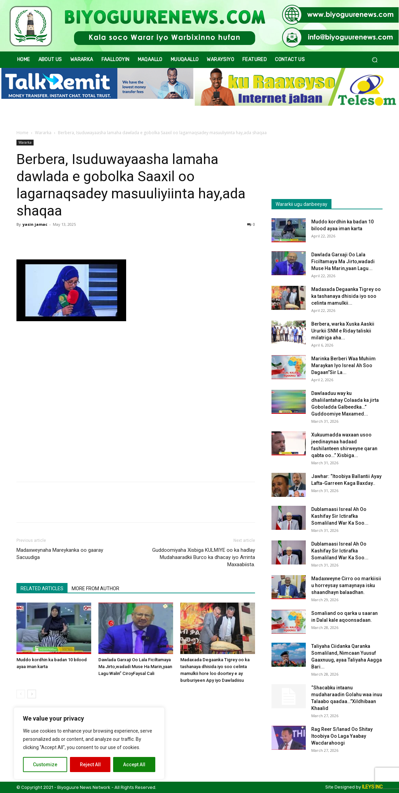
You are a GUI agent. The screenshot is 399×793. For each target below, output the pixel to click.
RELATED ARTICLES (42, 588)
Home (22, 133)
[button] (374, 60)
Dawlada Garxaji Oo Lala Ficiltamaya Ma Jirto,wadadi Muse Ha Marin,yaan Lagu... (343, 261)
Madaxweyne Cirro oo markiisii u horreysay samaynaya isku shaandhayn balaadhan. (346, 585)
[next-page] (31, 694)
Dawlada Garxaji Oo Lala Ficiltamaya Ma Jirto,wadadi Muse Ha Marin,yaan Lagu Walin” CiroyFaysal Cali (135, 666)
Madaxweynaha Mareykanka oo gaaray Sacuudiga (59, 553)
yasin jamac (35, 224)
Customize (45, 764)
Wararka (43, 133)
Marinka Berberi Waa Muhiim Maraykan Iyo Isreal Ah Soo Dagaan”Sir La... (343, 365)
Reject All (90, 764)
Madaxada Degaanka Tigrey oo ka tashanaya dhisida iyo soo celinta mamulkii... (346, 296)
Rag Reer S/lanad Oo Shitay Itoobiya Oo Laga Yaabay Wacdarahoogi (342, 736)
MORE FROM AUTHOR (95, 588)
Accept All (134, 764)
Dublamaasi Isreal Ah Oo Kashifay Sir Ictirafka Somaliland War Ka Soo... (339, 516)
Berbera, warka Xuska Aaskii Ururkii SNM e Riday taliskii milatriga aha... (342, 330)
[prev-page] (20, 694)
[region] (89, 743)
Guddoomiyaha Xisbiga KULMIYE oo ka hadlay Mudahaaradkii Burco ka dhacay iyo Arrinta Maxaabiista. (203, 557)
